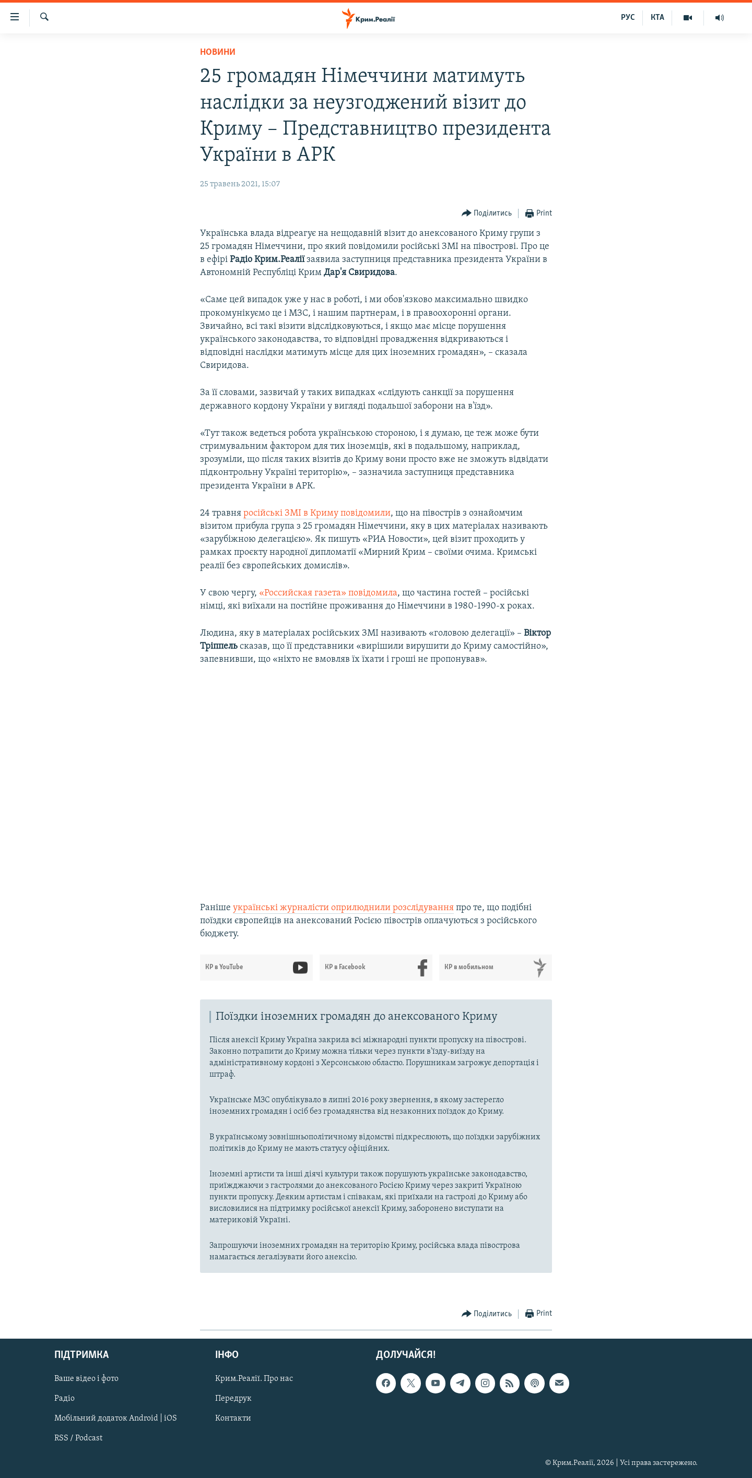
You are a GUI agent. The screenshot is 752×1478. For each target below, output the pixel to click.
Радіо (64, 1398)
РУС (628, 18)
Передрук (233, 1398)
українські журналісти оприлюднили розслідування (343, 908)
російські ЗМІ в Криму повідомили (317, 513)
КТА (657, 18)
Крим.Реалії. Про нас (254, 1379)
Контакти (233, 1418)
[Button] (487, 214)
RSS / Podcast (78, 1438)
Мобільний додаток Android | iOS (115, 1418)
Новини (218, 52)
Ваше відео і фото (86, 1379)
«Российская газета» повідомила (328, 593)
